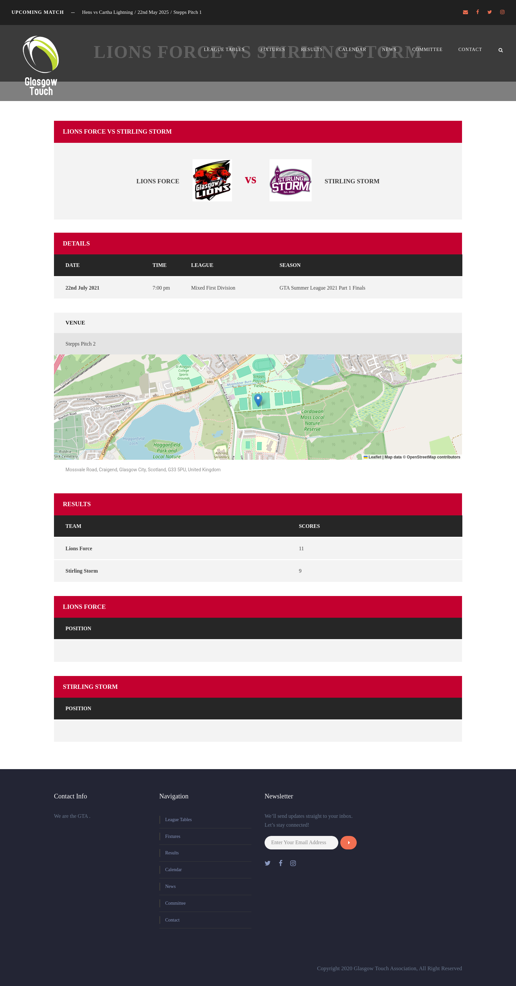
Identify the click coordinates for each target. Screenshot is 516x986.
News (389, 49)
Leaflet (372, 457)
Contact (470, 49)
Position (78, 628)
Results (311, 49)
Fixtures (273, 49)
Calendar (352, 49)
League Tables (224, 49)
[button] (258, 400)
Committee (427, 49)
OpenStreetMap (421, 457)
